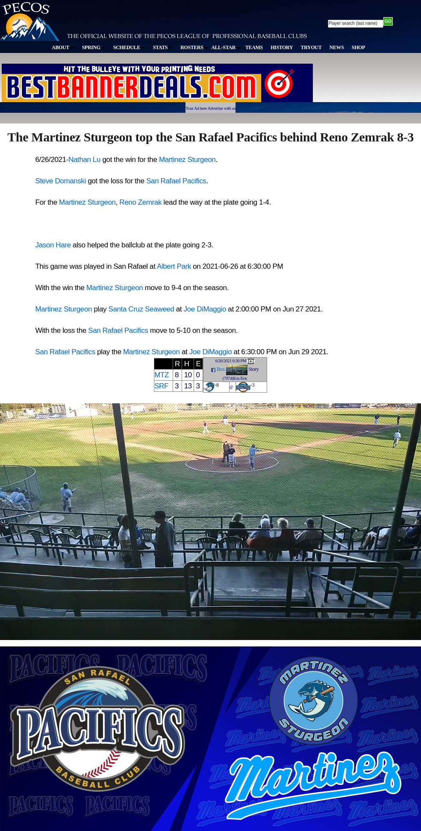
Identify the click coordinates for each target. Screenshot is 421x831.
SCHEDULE (129, 47)
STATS (163, 47)
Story (253, 369)
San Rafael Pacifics (176, 181)
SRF (161, 386)
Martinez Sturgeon (187, 160)
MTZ (161, 375)
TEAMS (254, 47)
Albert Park (174, 266)
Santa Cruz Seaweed (141, 309)
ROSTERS (194, 47)
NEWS (337, 47)
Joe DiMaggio (205, 309)
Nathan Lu (84, 160)
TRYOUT (311, 47)
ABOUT (63, 47)
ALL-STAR (225, 47)
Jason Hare (53, 245)
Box (221, 369)
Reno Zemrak (140, 202)
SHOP (358, 47)
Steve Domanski (60, 181)
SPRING (94, 47)
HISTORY (282, 47)
